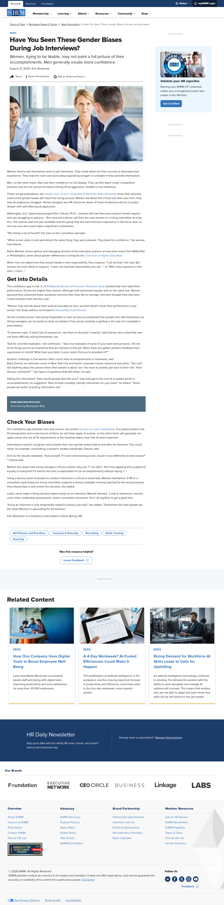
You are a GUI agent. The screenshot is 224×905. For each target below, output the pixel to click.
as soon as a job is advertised (97, 429)
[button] (76, 560)
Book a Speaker (122, 838)
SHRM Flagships (175, 827)
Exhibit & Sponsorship (126, 827)
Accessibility (73, 900)
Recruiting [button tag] (92, 533)
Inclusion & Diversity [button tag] (65, 533)
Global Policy (68, 832)
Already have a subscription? (136, 737)
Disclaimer (88, 879)
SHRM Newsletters (176, 822)
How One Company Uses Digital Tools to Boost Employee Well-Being (41, 662)
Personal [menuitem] (15, 4)
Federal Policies (70, 822)
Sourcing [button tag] (18, 539)
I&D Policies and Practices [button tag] (29, 533)
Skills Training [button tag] (114, 533)
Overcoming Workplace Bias (27, 406)
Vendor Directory (175, 843)
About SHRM (15, 817)
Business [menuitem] (31, 4)
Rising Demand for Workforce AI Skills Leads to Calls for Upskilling (182, 662)
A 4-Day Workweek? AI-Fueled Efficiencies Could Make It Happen (109, 662)
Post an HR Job (17, 838)
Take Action (67, 838)
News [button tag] (13, 33)
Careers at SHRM (18, 822)
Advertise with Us (123, 822)
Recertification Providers (127, 832)
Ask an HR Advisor (176, 817)
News (17, 649)
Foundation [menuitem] (47, 4)
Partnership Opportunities (128, 817)
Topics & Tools (173, 832)
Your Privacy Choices (27, 900)
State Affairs (67, 827)
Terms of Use (53, 900)
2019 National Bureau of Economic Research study (74, 286)
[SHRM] (16, 12)
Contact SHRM (17, 832)
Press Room (15, 827)
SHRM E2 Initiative (71, 843)
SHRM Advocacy (70, 817)
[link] (17, 24)
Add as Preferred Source (69, 76)
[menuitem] (182, 3)
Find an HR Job (174, 838)
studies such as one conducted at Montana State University (81, 194)
